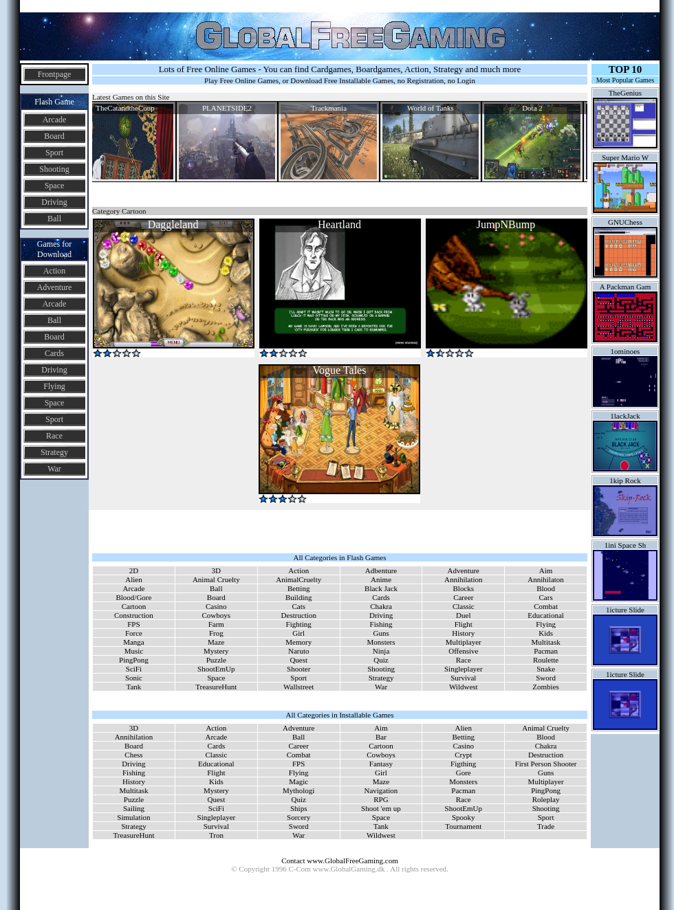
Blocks (464, 588)
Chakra (381, 606)
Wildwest (463, 686)
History (463, 633)
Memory (298, 642)
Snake (545, 669)
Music (134, 651)
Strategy (54, 452)
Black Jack (381, 588)
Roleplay (546, 799)
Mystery (216, 651)
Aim (546, 570)
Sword (546, 678)
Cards (54, 353)
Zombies (545, 686)
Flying (54, 386)
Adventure (54, 287)
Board (54, 136)
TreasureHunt (216, 686)
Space (55, 185)
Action (54, 271)
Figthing (463, 763)
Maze (216, 642)
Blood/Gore (133, 597)
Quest (298, 660)
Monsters (381, 642)
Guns (381, 633)
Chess (133, 755)
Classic (464, 606)
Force (133, 633)
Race (54, 436)
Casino (216, 606)
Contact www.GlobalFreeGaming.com (339, 860)
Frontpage (55, 74)
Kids (546, 633)
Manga (133, 642)
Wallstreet (298, 686)
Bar (381, 737)
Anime (381, 579)
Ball (54, 218)
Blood (545, 588)
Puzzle (216, 660)
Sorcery (298, 817)
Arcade (55, 119)
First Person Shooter (546, 763)
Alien (133, 579)
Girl (298, 633)
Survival (463, 678)
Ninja (381, 651)
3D (216, 570)
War (54, 469)
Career (463, 597)
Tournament (463, 826)
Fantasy (381, 763)
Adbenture (381, 570)
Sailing (133, 808)
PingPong (134, 660)
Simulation (133, 817)
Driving (54, 202)
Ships (298, 808)
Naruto (298, 651)
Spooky (463, 817)
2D (133, 570)
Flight (463, 624)
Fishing (381, 624)
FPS (133, 624)
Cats (298, 606)
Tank (134, 686)
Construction (133, 615)
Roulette (545, 660)
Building (298, 597)
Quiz (380, 660)
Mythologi (298, 790)
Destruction (298, 615)
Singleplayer (463, 669)
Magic (298, 781)
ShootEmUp (216, 669)
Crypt (463, 755)
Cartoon (134, 606)
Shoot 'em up (381, 808)
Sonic (133, 678)
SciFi (134, 669)
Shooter (298, 669)
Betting (298, 588)
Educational (546, 615)
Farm (216, 624)
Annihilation (463, 579)
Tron (216, 835)
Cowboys (216, 615)
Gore (463, 772)
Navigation (381, 790)
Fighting (299, 624)
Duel (463, 615)
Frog (216, 633)
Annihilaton (546, 579)
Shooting (54, 169)
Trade (545, 826)
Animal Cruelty (216, 579)
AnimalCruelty (298, 579)
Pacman (546, 651)
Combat (546, 606)
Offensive (463, 651)
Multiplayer (463, 642)
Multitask (546, 642)
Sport (54, 152)
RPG (380, 799)
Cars (546, 597)
